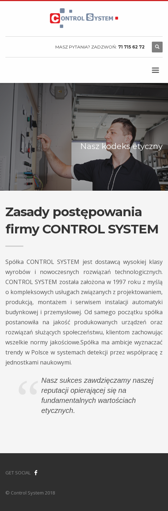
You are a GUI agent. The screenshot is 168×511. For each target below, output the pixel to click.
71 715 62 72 (131, 47)
